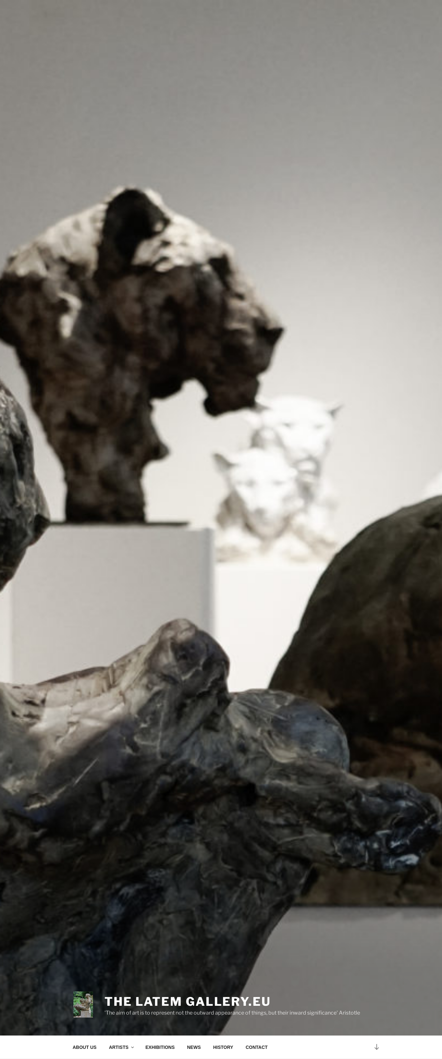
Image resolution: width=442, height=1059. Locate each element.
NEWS (194, 1047)
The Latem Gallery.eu (187, 1001)
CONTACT (256, 1047)
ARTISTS (122, 1047)
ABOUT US (85, 1047)
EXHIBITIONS (160, 1047)
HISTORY (223, 1047)
